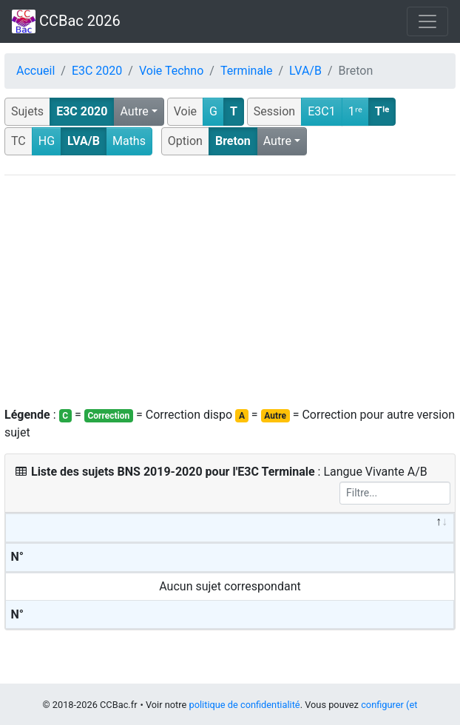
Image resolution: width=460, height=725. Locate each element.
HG (46, 141)
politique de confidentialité (244, 704)
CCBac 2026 (66, 21)
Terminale (246, 71)
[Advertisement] (230, 290)
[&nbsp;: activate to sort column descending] (230, 528)
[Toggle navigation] (427, 21)
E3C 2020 (97, 71)
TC (18, 141)
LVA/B (305, 71)
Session (274, 111)
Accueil (35, 71)
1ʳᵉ (355, 111)
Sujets (27, 111)
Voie (185, 111)
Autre (134, 111)
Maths (129, 141)
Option (185, 141)
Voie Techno (171, 71)
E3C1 (322, 111)
